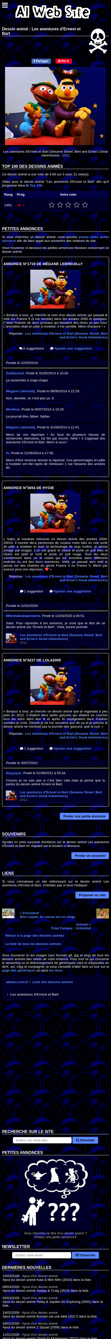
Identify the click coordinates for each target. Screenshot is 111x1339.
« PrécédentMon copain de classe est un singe (47, 915)
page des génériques (19, 970)
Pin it (63, 61)
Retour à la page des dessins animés (34, 935)
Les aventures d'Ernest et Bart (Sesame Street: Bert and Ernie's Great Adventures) (66, 335)
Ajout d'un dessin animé (40, 1276)
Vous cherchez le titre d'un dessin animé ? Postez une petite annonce (55, 1197)
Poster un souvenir (90, 856)
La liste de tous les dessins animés (33, 944)
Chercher (85, 1140)
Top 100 (36, 185)
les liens (56, 970)
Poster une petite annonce (84, 816)
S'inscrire (85, 1255)
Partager (41, 61)
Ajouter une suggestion (71, 348)
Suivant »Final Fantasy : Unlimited (71, 926)
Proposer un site (92, 895)
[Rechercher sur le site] (42, 1140)
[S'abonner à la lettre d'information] (41, 1255)
